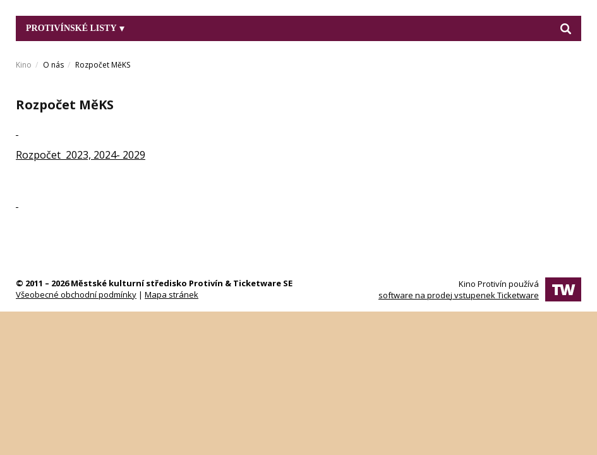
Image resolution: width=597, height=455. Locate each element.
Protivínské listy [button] (75, 28)
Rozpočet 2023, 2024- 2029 (80, 155)
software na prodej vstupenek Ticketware (458, 295)
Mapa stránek (171, 294)
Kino (24, 64)
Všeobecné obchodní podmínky (76, 294)
